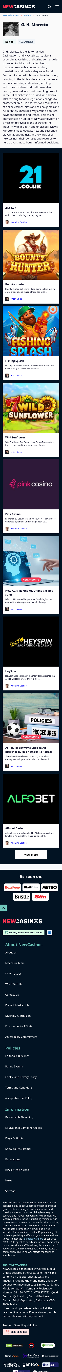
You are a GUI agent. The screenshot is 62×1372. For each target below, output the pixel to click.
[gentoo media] (31, 1365)
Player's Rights (14, 1138)
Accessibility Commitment (21, 1037)
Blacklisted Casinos (17, 1170)
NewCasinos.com (11, 15)
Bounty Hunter (15, 284)
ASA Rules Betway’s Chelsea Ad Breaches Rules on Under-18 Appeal (28, 750)
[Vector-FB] (49, 932)
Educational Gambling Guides (23, 1128)
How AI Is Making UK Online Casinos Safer (29, 592)
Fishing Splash (14, 361)
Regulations (12, 1159)
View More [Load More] (31, 854)
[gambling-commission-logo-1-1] (12, 1365)
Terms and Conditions (18, 1087)
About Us (11, 952)
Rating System (14, 1066)
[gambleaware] (12, 1355)
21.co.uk (10, 208)
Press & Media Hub (17, 1005)
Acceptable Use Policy (18, 1098)
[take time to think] (50, 1356)
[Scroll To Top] (3, 908)
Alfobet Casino (14, 828)
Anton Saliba (16, 299)
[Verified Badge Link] (48, 1345)
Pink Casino (13, 514)
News (8, 1180)
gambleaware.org (33, 1238)
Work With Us (13, 984)
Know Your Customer (18, 1149)
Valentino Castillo (19, 222)
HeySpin (10, 671)
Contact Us (12, 994)
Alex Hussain (16, 609)
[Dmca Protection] (14, 1345)
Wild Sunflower (15, 437)
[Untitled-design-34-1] (31, 1356)
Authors (27, 15)
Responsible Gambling (19, 1117)
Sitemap (10, 1191)
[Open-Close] (57, 7)
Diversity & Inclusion (18, 1016)
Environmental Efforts (18, 1026)
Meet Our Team (14, 963)
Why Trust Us (13, 973)
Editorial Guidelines (17, 1056)
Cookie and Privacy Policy (21, 1077)
